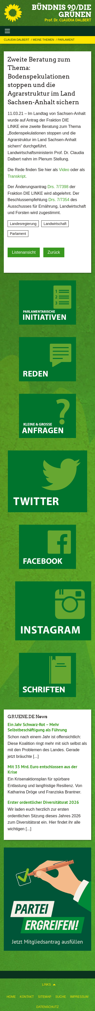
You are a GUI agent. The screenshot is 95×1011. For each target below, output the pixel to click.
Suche (60, 997)
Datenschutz (47, 1007)
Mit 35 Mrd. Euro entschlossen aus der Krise (42, 769)
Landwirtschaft (55, 224)
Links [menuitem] (46, 984)
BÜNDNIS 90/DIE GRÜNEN (61, 11)
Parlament (66, 39)
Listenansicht (23, 252)
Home (11, 997)
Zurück (54, 252)
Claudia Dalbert (17, 39)
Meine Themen (44, 39)
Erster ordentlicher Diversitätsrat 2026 (43, 802)
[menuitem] (11, 996)
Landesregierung (23, 224)
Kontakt (27, 997)
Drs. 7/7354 (58, 200)
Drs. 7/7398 (57, 187)
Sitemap (44, 997)
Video (64, 170)
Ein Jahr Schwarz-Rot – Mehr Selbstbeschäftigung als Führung (37, 727)
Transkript (17, 176)
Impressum (79, 997)
